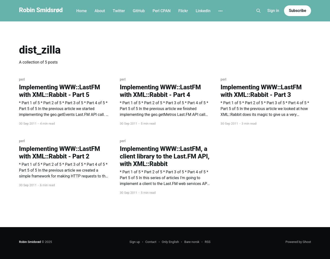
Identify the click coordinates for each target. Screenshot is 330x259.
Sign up (134, 242)
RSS (207, 242)
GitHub (139, 11)
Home (81, 11)
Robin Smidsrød (41, 10)
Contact (150, 242)
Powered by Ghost (298, 242)
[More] (220, 11)
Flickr (183, 11)
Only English (170, 242)
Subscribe (297, 10)
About (99, 11)
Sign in (273, 10)
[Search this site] (258, 11)
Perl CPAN (162, 11)
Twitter (119, 11)
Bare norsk (191, 242)
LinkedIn (203, 11)
